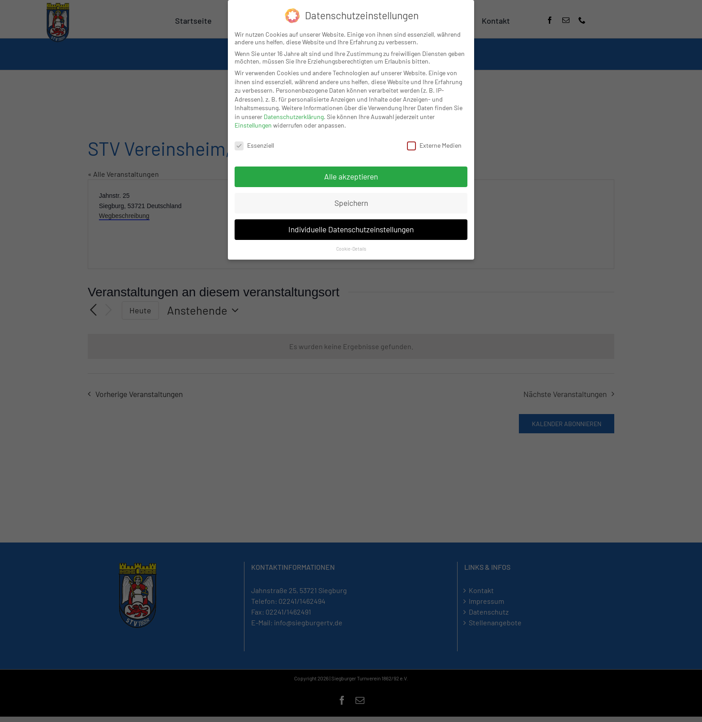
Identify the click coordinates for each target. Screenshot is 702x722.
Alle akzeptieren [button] (351, 176)
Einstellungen (253, 125)
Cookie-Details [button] (351, 249)
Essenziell (254, 145)
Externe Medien (434, 145)
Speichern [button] (351, 203)
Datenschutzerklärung (294, 116)
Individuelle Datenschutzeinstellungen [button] (351, 229)
